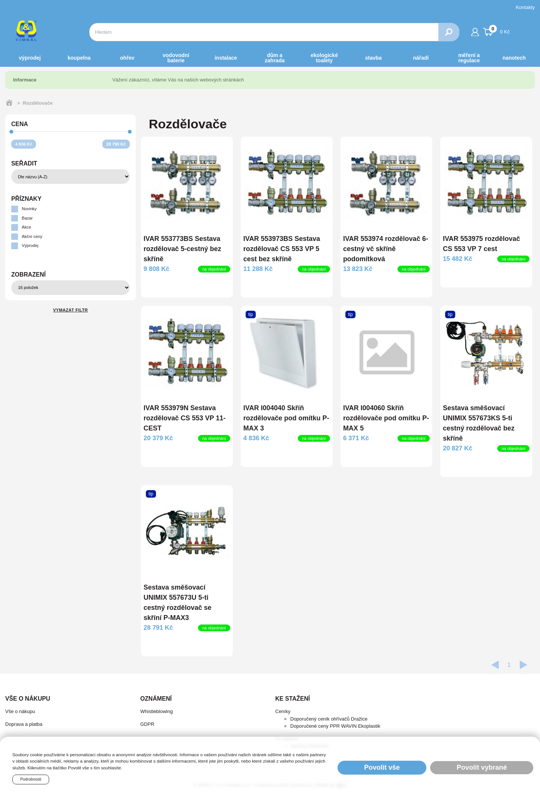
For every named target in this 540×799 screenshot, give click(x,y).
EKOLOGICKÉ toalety (324, 57)
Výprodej (29, 58)
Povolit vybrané (482, 767)
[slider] (11, 131)
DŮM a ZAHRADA (275, 57)
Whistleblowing (156, 711)
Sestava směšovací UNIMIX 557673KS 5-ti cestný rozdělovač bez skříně (478, 423)
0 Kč (496, 30)
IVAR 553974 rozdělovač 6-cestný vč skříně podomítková (385, 249)
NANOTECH (514, 58)
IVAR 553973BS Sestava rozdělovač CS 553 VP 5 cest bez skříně (281, 249)
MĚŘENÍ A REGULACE (469, 57)
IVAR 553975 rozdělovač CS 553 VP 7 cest (481, 244)
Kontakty (525, 7)
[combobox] (263, 32)
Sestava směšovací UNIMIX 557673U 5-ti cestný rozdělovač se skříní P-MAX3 (178, 602)
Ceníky (282, 711)
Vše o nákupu (20, 711)
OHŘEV (127, 58)
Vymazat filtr (70, 310)
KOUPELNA (79, 58)
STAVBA (373, 58)
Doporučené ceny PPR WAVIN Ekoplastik (335, 726)
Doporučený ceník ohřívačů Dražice (329, 719)
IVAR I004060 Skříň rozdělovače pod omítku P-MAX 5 (386, 418)
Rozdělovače (37, 103)
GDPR (147, 724)
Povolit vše (382, 767)
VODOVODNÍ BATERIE (176, 57)
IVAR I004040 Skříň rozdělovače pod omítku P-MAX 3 (286, 418)
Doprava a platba (23, 724)
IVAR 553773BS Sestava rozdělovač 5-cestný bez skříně (182, 249)
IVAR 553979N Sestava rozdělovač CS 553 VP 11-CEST (185, 418)
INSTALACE (225, 58)
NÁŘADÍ (421, 58)
